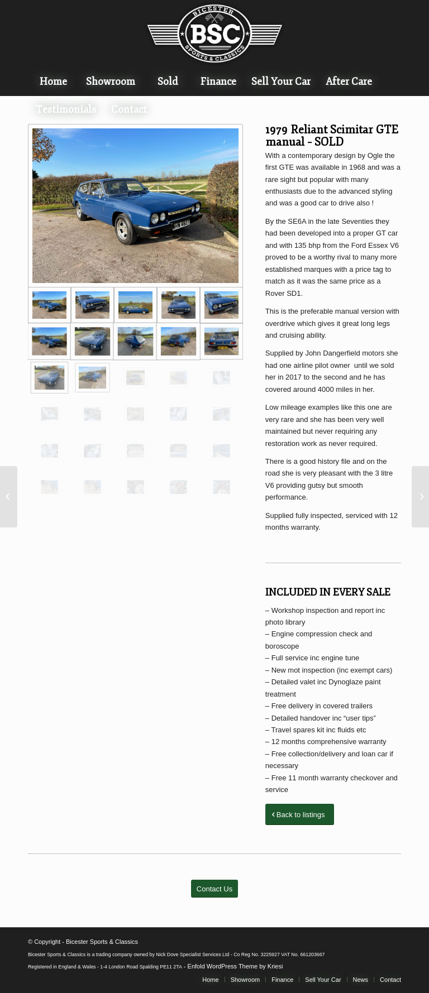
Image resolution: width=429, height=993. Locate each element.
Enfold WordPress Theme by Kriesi (235, 966)
